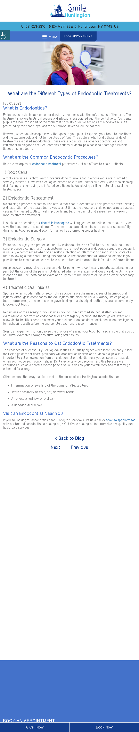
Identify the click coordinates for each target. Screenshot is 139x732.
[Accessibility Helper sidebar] (5, 35)
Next (55, 447)
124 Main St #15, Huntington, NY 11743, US (84, 26)
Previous (79, 447)
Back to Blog (69, 438)
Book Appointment (78, 36)
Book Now (104, 727)
